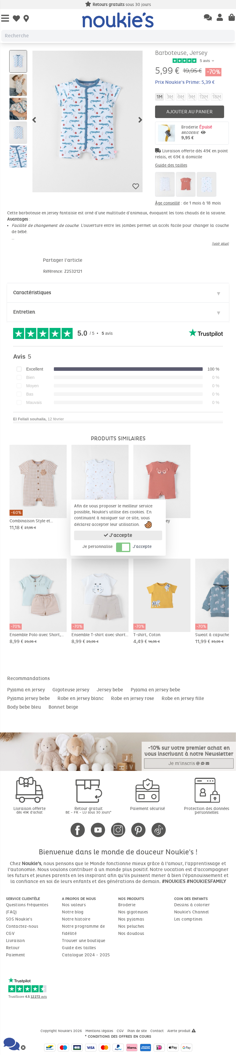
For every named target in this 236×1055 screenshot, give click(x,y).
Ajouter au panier (189, 111)
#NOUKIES (173, 881)
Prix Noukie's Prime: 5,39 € (185, 82)
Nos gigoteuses (133, 912)
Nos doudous (131, 933)
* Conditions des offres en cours (118, 1036)
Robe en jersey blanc (80, 698)
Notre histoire (76, 919)
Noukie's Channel (191, 912)
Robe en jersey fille (183, 698)
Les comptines (188, 919)
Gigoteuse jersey (70, 690)
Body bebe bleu (24, 707)
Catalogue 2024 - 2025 (86, 955)
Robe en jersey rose (132, 698)
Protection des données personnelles (206, 810)
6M (180, 97)
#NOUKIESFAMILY (206, 881)
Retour (13, 947)
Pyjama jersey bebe (28, 698)
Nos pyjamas (131, 919)
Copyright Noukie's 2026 (61, 1031)
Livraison (15, 940)
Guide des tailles (171, 165)
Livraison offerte (29, 810)
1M (159, 97)
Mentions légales (99, 1031)
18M (216, 97)
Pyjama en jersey (26, 690)
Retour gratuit (88, 810)
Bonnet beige (63, 707)
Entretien (24, 312)
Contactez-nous (22, 926)
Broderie (203, 133)
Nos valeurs (74, 904)
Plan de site (137, 1031)
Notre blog (73, 912)
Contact (157, 1031)
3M (170, 97)
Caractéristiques (32, 292)
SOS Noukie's (19, 919)
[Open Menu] (5, 19)
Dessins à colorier (192, 904)
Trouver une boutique (83, 940)
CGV (10, 933)
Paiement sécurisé (147, 808)
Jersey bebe (110, 690)
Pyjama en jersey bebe (155, 690)
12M (203, 97)
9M (191, 97)
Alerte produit (181, 1031)
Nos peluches (131, 926)
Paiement (15, 955)
